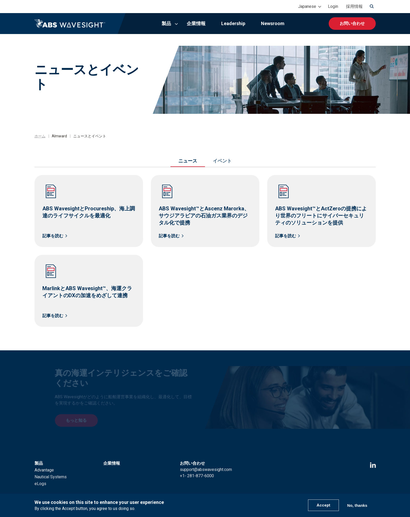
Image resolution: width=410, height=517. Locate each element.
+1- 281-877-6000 (197, 468)
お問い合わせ (352, 23)
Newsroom (272, 23)
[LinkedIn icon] (373, 458)
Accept (323, 505)
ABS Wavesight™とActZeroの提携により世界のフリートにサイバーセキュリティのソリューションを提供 (321, 215)
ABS (372, 490)
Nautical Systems (51, 469)
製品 (166, 23)
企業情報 (196, 23)
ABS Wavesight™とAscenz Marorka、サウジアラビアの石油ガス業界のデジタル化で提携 (204, 215)
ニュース (187, 161)
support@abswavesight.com (206, 462)
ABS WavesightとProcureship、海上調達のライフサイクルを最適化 (88, 212)
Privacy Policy (291, 490)
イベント (222, 161)
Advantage (44, 462)
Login (333, 6)
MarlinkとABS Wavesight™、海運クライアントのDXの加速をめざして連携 (87, 292)
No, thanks (357, 505)
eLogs (40, 476)
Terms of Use (323, 490)
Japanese (307, 6)
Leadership (233, 23)
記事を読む (52, 235)
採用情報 (354, 6)
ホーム (40, 136)
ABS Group (352, 490)
